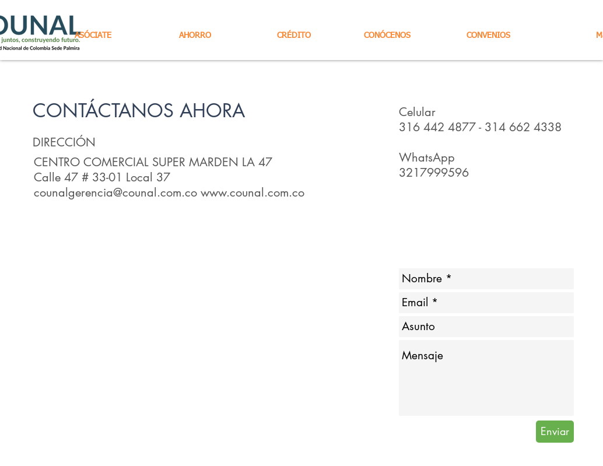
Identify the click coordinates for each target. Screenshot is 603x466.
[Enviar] (555, 432)
